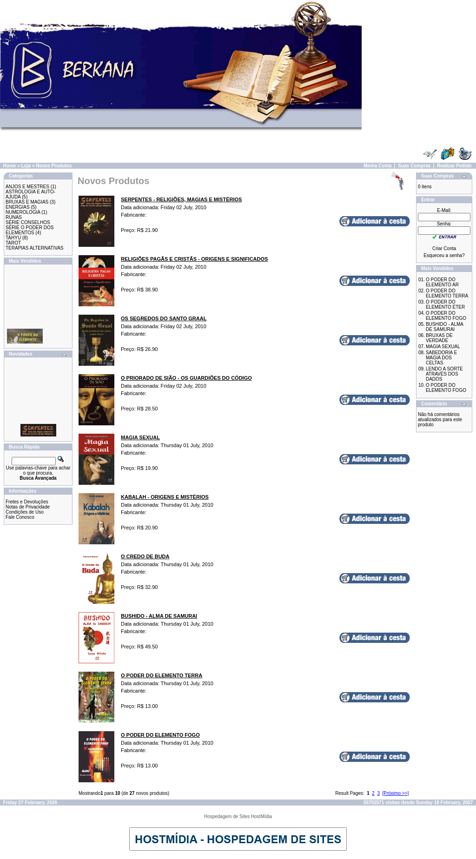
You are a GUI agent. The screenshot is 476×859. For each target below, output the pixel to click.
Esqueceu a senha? (443, 255)
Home (9, 165)
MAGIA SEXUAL (443, 346)
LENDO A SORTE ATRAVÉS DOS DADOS (444, 374)
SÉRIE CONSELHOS (28, 222)
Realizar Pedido (454, 165)
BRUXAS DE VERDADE (439, 338)
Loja (26, 165)
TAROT (13, 242)
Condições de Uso (25, 512)
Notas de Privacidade (28, 506)
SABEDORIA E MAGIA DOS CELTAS (441, 357)
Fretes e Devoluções (27, 501)
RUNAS (14, 217)
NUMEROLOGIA (23, 212)
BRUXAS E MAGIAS (27, 202)
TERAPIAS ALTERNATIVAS (34, 248)
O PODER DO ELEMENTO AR (442, 282)
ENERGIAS (18, 207)
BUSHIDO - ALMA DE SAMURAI (444, 327)
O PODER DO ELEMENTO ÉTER (445, 304)
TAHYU (13, 237)
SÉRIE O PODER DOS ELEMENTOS (29, 230)
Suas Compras (414, 165)
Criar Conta (444, 248)
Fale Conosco (20, 517)
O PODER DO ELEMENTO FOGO (446, 316)
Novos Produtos (54, 165)
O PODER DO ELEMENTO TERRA (447, 293)
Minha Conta (377, 165)
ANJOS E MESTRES (27, 186)
